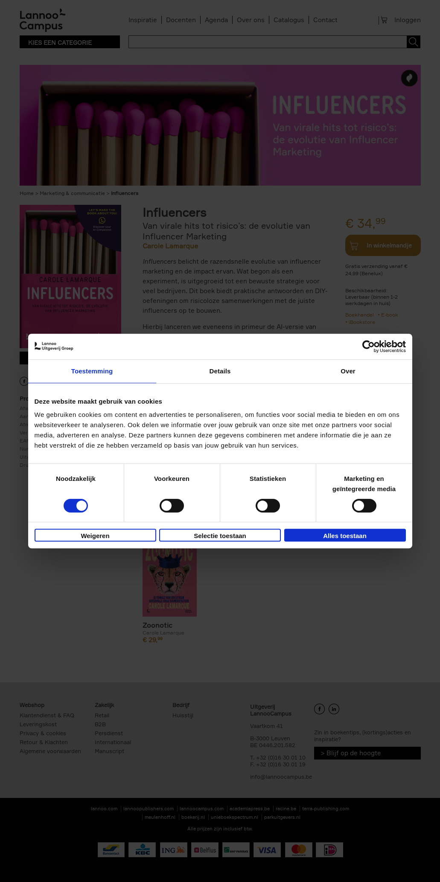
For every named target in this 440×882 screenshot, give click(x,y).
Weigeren (95, 535)
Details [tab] (220, 371)
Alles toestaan (345, 535)
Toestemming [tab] (92, 371)
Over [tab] (348, 371)
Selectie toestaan (220, 535)
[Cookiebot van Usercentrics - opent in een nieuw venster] (368, 346)
